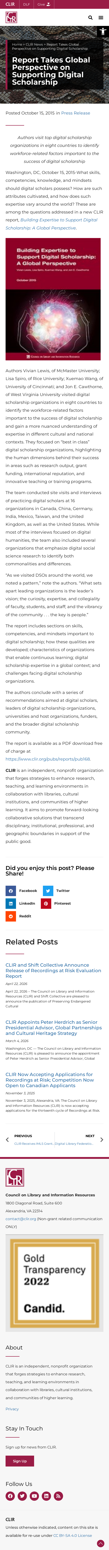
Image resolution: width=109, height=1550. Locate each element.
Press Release (75, 113)
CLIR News (34, 44)
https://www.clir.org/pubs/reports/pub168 (48, 759)
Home (17, 44)
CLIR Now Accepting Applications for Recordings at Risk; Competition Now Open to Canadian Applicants (50, 1080)
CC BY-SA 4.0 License (72, 1535)
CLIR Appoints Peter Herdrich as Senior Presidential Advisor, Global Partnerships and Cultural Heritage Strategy (54, 1027)
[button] (103, 31)
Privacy (12, 1409)
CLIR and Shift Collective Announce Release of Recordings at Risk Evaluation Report (53, 970)
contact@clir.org (21, 1219)
